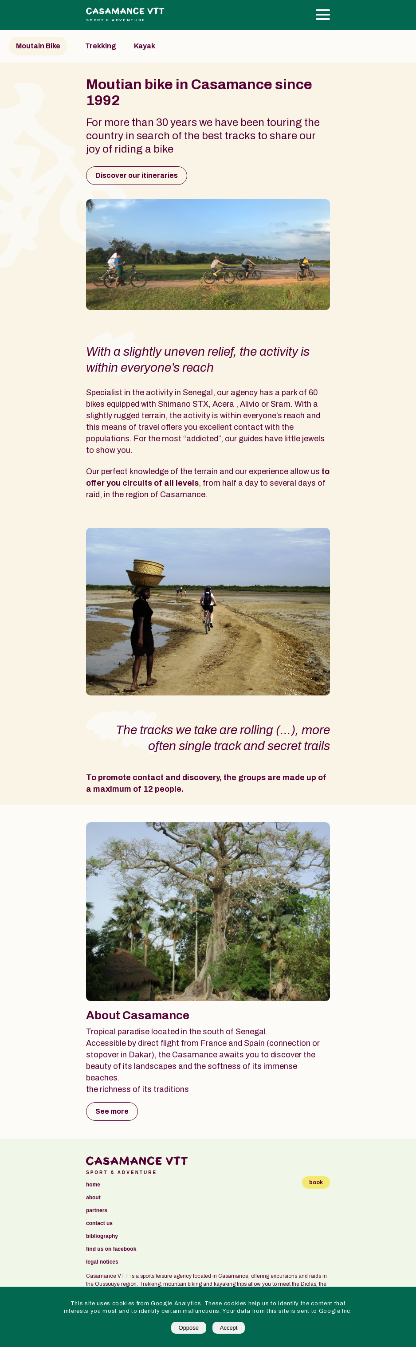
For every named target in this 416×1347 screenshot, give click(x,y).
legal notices (102, 1262)
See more (112, 1111)
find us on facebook (111, 1249)
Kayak (144, 46)
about (93, 1198)
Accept (229, 1327)
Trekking (100, 46)
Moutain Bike (38, 46)
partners (96, 1210)
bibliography (102, 1236)
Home (93, 1185)
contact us (99, 1223)
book (316, 1182)
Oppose (189, 1327)
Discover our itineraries (136, 175)
